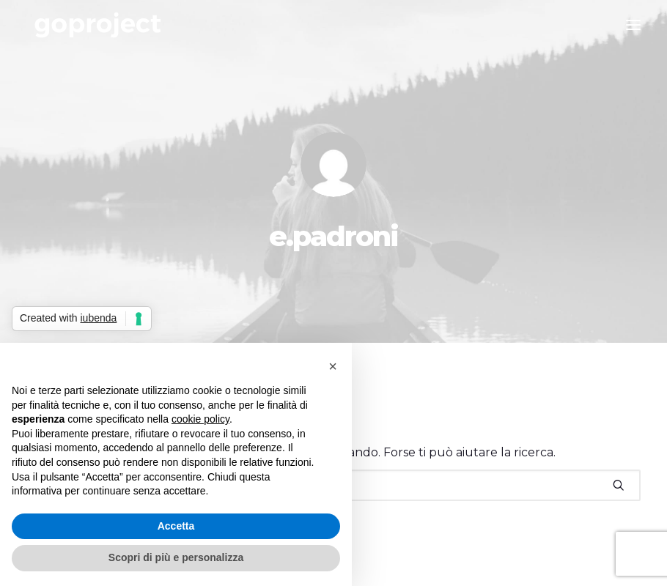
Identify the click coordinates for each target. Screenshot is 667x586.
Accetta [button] (176, 526)
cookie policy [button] (200, 419)
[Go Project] (97, 25)
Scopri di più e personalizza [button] (175, 557)
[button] (618, 484)
